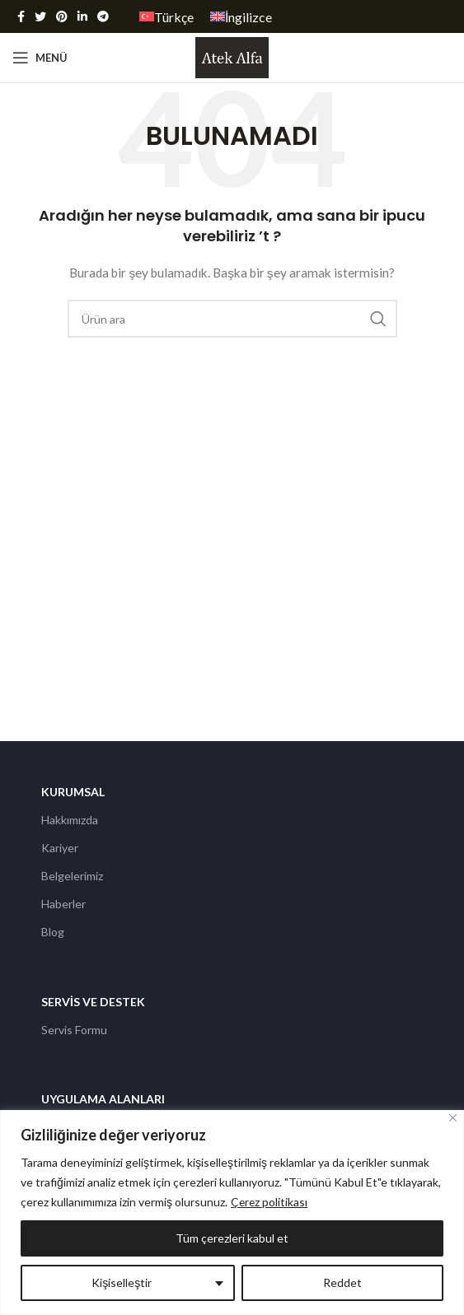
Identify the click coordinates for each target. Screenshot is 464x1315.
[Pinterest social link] (62, 16)
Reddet (342, 1282)
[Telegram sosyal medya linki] (103, 16)
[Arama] (232, 319)
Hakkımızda (69, 820)
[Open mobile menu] (40, 57)
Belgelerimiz (72, 876)
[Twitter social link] (40, 16)
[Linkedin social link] (82, 16)
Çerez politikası (270, 1202)
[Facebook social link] (21, 16)
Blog (52, 932)
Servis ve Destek (93, 1002)
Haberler (63, 904)
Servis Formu (74, 1030)
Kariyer (59, 848)
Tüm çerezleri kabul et (232, 1238)
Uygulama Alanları (103, 1099)
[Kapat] (453, 1117)
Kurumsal (73, 792)
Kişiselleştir (121, 1282)
